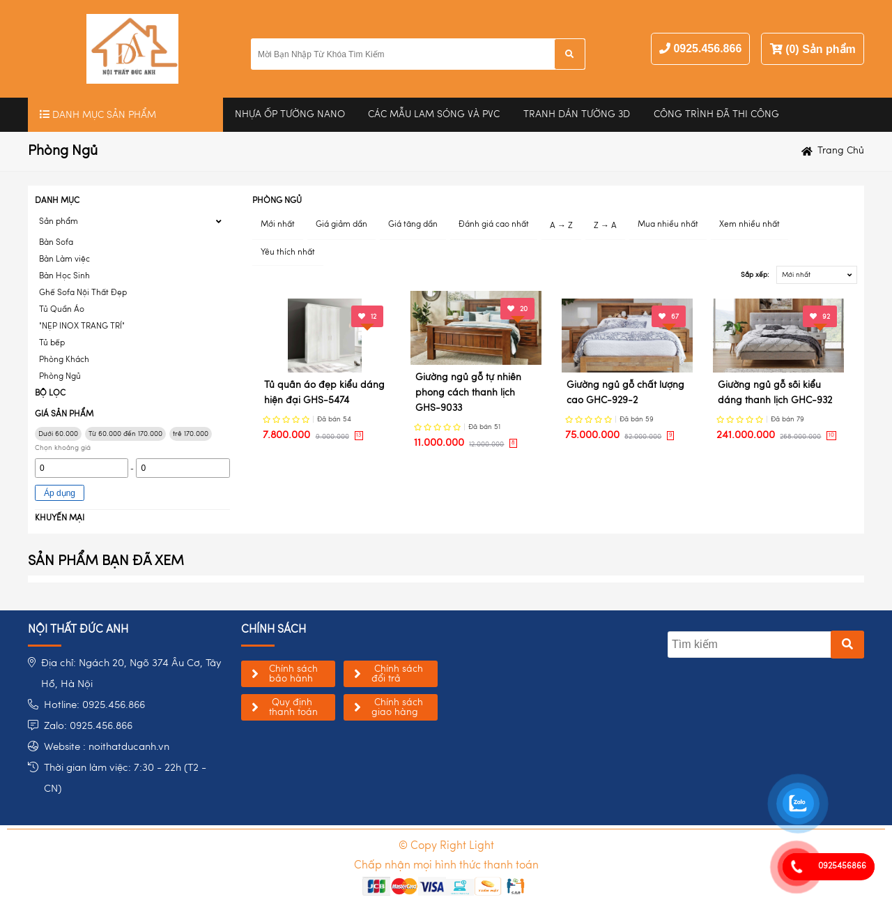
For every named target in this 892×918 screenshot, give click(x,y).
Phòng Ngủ (60, 377)
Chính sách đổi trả (397, 674)
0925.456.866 (707, 48)
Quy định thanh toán (293, 707)
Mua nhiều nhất (668, 224)
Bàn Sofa (56, 243)
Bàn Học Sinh (64, 276)
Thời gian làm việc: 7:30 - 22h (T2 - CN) (125, 779)
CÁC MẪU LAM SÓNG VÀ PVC (434, 114)
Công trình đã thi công (716, 114)
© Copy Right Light (446, 846)
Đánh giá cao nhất (494, 224)
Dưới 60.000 (58, 433)
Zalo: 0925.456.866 (88, 726)
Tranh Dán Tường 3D (576, 114)
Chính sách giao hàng (397, 707)
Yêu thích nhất (288, 252)
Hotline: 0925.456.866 (94, 705)
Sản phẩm (58, 222)
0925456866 (842, 866)
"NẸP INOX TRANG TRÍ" (82, 326)
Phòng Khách (64, 360)
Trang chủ (840, 151)
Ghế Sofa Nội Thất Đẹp (83, 293)
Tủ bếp (52, 343)
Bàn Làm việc (64, 259)
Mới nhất (278, 224)
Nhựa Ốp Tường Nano (290, 114)
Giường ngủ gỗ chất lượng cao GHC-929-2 (625, 392)
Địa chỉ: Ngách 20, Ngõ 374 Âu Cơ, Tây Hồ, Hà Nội (131, 674)
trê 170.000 (190, 433)
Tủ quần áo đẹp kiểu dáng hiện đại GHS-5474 (324, 392)
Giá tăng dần (413, 224)
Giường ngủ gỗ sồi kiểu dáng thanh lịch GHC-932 (775, 392)
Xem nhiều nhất (749, 224)
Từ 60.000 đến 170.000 (125, 433)
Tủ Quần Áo (61, 310)
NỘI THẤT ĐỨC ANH (78, 629)
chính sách (273, 629)
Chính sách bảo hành (293, 674)
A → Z (561, 226)
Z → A (605, 226)
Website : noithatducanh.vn (106, 747)
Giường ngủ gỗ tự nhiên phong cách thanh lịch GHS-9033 (468, 393)
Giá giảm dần (341, 224)
